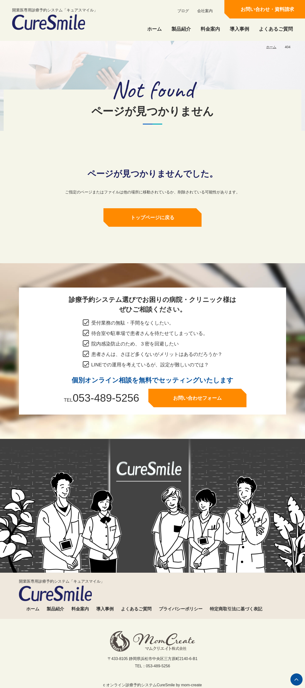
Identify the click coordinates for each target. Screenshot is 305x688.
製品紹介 (181, 29)
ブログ (183, 11)
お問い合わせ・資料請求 (267, 9)
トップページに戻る (152, 219)
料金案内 (210, 29)
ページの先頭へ (296, 679)
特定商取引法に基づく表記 (236, 609)
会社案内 (205, 11)
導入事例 (239, 29)
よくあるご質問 (276, 29)
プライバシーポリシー (181, 609)
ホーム (154, 29)
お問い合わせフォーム (197, 399)
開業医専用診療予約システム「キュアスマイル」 (55, 19)
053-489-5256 (106, 399)
